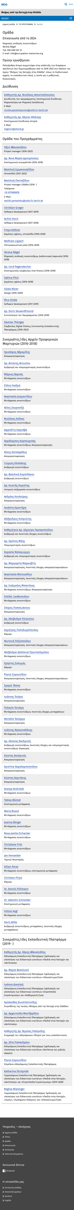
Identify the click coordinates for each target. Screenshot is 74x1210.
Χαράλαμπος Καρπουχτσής (20, 440)
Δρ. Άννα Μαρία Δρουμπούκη (21, 158)
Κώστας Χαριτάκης (15, 777)
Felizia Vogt (11, 911)
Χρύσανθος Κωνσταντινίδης (20, 1002)
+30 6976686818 (11, 192)
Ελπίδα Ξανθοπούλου (16, 596)
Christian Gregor (14, 207)
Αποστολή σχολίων (13, 1192)
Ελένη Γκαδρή (12, 385)
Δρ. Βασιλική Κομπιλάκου (19, 474)
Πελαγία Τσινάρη (14, 707)
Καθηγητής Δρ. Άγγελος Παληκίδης (24, 1031)
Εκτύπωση (9, 1150)
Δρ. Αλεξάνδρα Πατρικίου (19, 618)
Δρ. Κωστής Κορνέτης (17, 485)
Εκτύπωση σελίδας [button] (13, 1187)
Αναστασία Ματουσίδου (18, 574)
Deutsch (8, 1196)
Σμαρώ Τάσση (12, 685)
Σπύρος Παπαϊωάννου (17, 607)
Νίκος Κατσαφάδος (15, 452)
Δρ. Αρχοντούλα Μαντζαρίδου (21, 1013)
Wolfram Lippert (13, 241)
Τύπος (7, 1137)
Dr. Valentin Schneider (17, 900)
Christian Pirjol (13, 877)
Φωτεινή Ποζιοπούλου (17, 641)
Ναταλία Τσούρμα (14, 718)
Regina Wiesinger (14, 1089)
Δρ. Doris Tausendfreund (18, 311)
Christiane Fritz (13, 844)
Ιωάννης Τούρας (13, 696)
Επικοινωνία (10, 1145)
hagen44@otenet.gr (14, 129)
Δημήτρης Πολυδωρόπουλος (21, 630)
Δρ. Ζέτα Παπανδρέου (17, 1042)
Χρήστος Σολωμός (14, 663)
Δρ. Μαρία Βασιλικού (16, 970)
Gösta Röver (11, 288)
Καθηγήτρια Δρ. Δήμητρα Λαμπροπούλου (28, 529)
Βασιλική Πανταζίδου (16, 180)
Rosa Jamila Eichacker (17, 833)
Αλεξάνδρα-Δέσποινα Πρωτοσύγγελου (26, 652)
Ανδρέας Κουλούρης (16, 496)
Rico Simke (10, 299)
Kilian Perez (11, 866)
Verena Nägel (12, 252)
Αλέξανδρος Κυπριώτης (17, 518)
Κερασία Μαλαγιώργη (17, 552)
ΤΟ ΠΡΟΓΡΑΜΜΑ (26, 24)
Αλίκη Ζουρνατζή (14, 407)
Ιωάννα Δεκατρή (13, 984)
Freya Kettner (12, 230)
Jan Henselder (12, 855)
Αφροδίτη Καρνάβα (15, 429)
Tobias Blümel (12, 800)
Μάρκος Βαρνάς (13, 374)
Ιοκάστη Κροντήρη (15, 507)
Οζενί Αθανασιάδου (15, 147)
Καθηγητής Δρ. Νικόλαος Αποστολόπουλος (29, 94)
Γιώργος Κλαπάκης (15, 463)
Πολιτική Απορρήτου (14, 1154)
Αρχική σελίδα (9, 24)
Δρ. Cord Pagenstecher (17, 266)
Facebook (10, 1171)
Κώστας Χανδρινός (15, 755)
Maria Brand (11, 811)
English (8, 1200)
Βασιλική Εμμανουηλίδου (19, 169)
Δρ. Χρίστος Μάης (14, 541)
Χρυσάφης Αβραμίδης (17, 352)
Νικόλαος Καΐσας (14, 418)
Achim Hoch (11, 218)
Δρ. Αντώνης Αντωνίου (17, 363)
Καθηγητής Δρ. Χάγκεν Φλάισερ (22, 117)
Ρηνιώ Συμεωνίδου (15, 674)
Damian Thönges (14, 322)
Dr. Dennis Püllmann (16, 888)
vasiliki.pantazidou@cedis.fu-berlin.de (23, 200)
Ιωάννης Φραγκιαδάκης (18, 729)
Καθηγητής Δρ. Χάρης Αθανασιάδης (25, 952)
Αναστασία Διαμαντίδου (18, 396)
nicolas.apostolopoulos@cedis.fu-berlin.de (26, 110)
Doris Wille (10, 922)
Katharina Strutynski (16, 1071)
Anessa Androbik (14, 788)
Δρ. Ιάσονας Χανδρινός (17, 741)
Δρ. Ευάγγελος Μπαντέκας (19, 585)
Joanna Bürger (12, 822)
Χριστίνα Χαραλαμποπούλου (21, 766)
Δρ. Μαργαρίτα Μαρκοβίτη (20, 563)
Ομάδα (8, 1141)
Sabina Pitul (11, 277)
